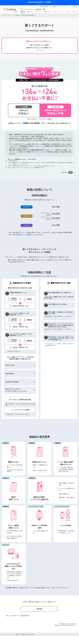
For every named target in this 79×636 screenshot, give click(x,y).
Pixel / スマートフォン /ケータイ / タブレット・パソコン (16, 390)
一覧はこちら (39, 146)
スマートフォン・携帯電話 (13, 15)
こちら (63, 316)
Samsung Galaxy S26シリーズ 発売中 (39, 2)
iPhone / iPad (9, 365)
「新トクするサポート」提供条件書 (17, 615)
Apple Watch (9, 373)
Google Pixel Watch (12, 382)
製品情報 (23, 15)
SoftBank (9, 9)
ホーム (4, 15)
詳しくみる (39, 50)
